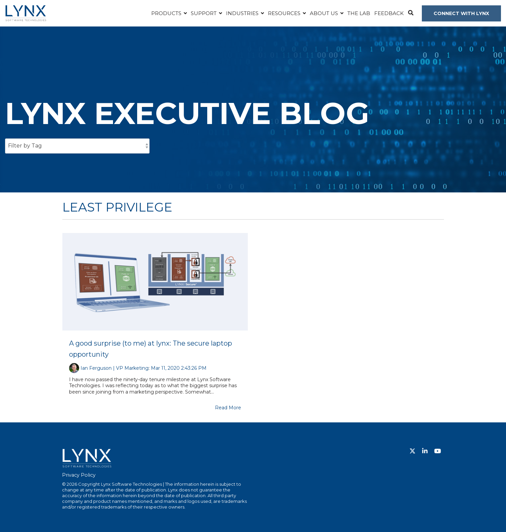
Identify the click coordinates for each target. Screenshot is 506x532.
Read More (228, 407)
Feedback (389, 13)
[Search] (410, 13)
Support (204, 13)
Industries (243, 13)
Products (167, 13)
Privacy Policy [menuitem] (79, 475)
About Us (324, 13)
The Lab (358, 13)
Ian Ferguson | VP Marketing (114, 368)
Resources (285, 13)
